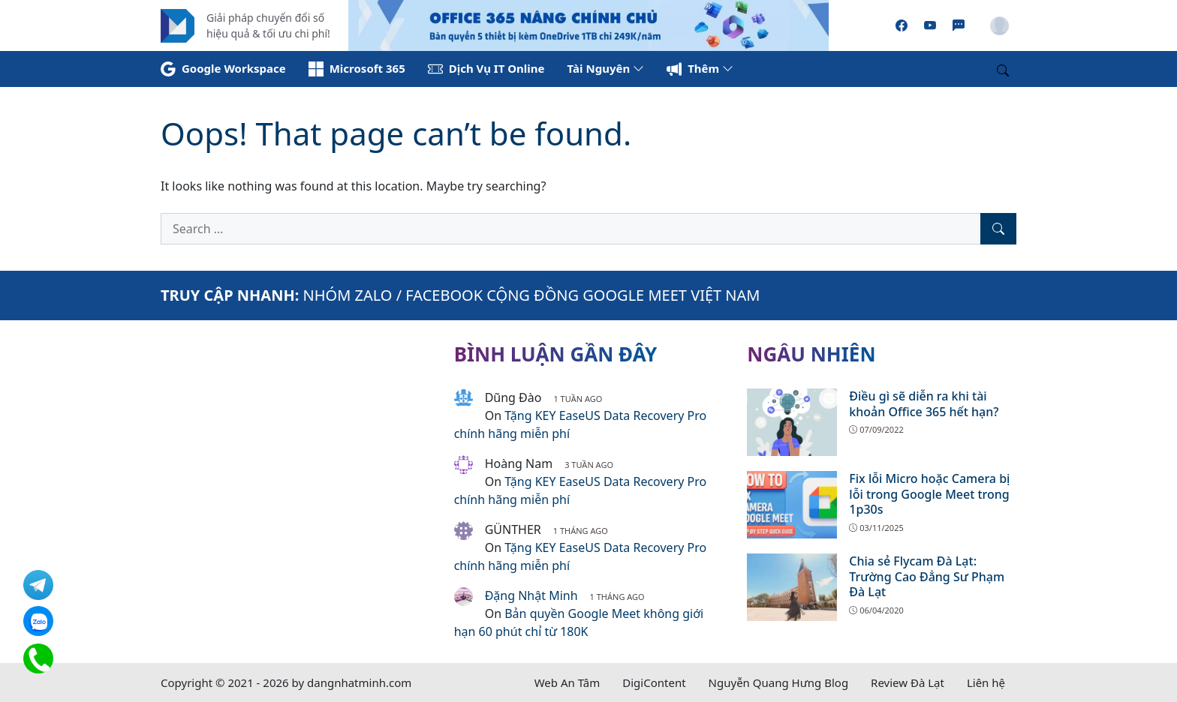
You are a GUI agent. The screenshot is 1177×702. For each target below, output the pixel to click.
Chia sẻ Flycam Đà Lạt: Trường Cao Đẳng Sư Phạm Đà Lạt (926, 577)
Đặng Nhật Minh (531, 595)
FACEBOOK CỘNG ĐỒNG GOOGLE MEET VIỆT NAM (582, 295)
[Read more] (588, 24)
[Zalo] (959, 26)
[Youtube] (930, 26)
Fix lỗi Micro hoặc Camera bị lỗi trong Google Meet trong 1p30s (929, 494)
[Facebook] (902, 26)
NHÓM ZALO (348, 295)
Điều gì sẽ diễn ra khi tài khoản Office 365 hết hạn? (923, 404)
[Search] (998, 228)
